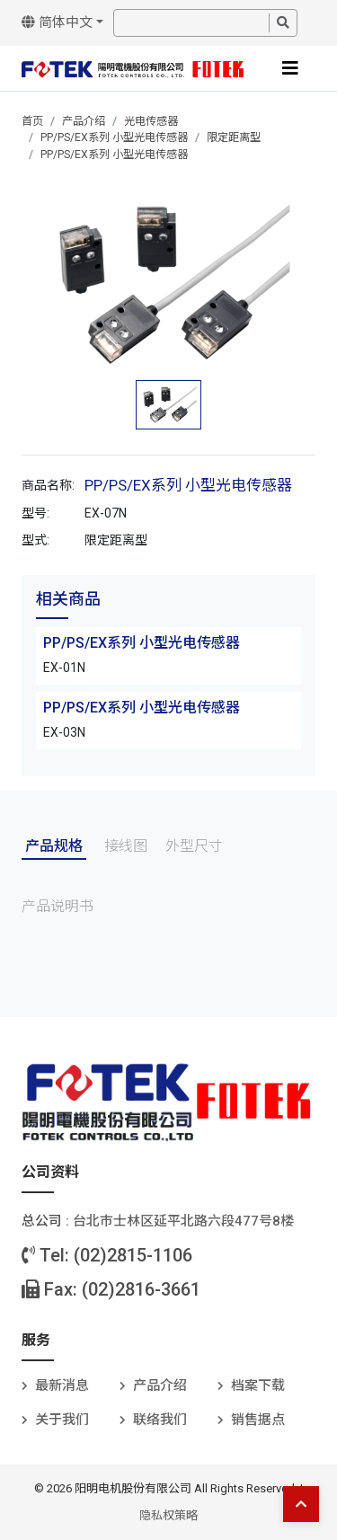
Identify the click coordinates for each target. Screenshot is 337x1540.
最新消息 (62, 1385)
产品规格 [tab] (54, 845)
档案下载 (258, 1385)
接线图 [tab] (125, 845)
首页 (32, 121)
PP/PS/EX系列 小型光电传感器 (114, 137)
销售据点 (258, 1420)
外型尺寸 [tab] (194, 845)
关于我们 (62, 1420)
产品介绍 (83, 121)
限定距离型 (234, 137)
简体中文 (57, 22)
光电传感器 (151, 121)
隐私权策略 (168, 1515)
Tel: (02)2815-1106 (107, 1255)
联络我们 (160, 1420)
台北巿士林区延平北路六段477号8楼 (183, 1221)
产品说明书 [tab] (57, 906)
